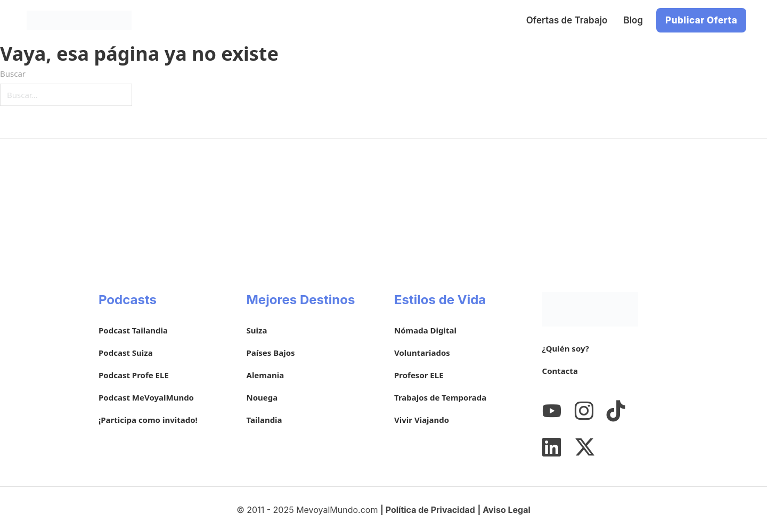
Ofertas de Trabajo (567, 20)
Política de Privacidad (430, 509)
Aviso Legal (507, 509)
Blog (633, 20)
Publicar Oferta (701, 20)
